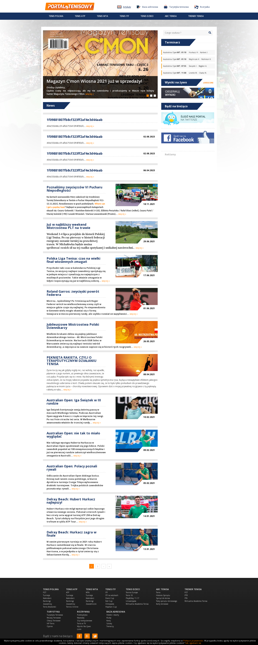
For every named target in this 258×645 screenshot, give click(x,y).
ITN (186, 598)
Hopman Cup (111, 607)
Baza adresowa (115, 611)
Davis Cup (109, 598)
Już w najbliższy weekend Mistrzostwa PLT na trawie (68, 226)
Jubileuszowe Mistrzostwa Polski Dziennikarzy (73, 326)
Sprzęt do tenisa (163, 598)
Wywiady (80, 617)
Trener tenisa (196, 16)
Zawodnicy (47, 604)
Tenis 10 (129, 595)
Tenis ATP (80, 16)
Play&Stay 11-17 (132, 598)
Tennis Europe (132, 592)
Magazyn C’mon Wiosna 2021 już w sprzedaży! (94, 81)
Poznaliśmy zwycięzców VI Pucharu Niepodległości (74, 189)
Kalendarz (47, 598)
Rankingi (47, 601)
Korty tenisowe (162, 604)
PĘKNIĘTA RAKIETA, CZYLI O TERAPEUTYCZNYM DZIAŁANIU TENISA (71, 360)
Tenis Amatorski (49, 607)
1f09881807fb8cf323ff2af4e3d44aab (74, 120)
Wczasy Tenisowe (54, 617)
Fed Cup (108, 601)
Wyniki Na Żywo (84, 626)
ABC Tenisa (171, 16)
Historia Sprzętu (163, 595)
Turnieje (46, 595)
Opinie (50, 626)
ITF (106, 592)
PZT (44, 592)
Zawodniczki (91, 604)
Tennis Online (72, 607)
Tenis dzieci (146, 16)
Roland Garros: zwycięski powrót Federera (73, 293)
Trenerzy (110, 626)
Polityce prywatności (193, 640)
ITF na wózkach (111, 595)
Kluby (108, 617)
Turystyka (53, 611)
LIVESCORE (208, 82)
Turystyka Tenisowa (55, 615)
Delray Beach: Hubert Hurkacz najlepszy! (71, 501)
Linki (79, 629)
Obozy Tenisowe (53, 620)
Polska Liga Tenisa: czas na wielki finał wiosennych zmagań (73, 260)
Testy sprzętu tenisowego (166, 601)
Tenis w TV (81, 623)
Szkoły (109, 623)
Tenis (158, 592)
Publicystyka (82, 615)
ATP (67, 592)
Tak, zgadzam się (193, 643)
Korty (108, 620)
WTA (87, 592)
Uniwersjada (131, 601)
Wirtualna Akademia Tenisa (137, 604)
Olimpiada (109, 604)
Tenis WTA (102, 16)
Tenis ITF (124, 16)
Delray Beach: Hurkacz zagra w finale (71, 534)
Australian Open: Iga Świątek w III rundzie (74, 401)
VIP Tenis (50, 623)
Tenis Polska (56, 16)
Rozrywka (83, 611)
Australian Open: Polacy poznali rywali (72, 468)
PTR (186, 595)
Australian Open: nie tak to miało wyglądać (73, 434)
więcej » (89, 93)
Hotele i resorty (112, 615)
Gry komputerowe (84, 620)
